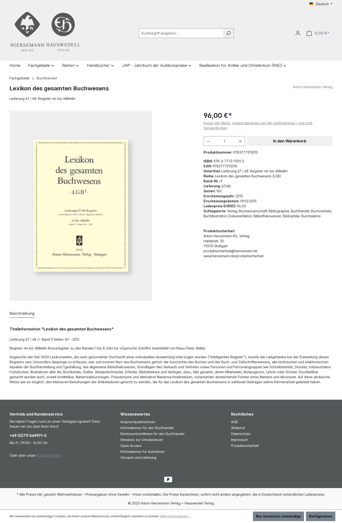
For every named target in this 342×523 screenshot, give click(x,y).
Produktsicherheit (245, 446)
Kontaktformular (49, 455)
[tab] (22, 313)
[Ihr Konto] (298, 33)
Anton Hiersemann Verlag (312, 87)
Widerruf (238, 428)
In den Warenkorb (289, 141)
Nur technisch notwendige (278, 516)
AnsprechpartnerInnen (137, 422)
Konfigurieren (320, 516)
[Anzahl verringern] (209, 141)
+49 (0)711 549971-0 (28, 435)
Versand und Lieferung (138, 457)
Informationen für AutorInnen (142, 452)
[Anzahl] (224, 141)
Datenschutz (241, 434)
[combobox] (181, 33)
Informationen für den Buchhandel (147, 428)
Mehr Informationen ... (175, 516)
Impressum (239, 440)
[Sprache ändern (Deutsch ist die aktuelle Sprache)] (320, 4)
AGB (234, 422)
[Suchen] (228, 33)
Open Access (131, 446)
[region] (102, 206)
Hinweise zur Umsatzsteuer (141, 440)
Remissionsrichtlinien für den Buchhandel (152, 434)
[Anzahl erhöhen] (240, 141)
